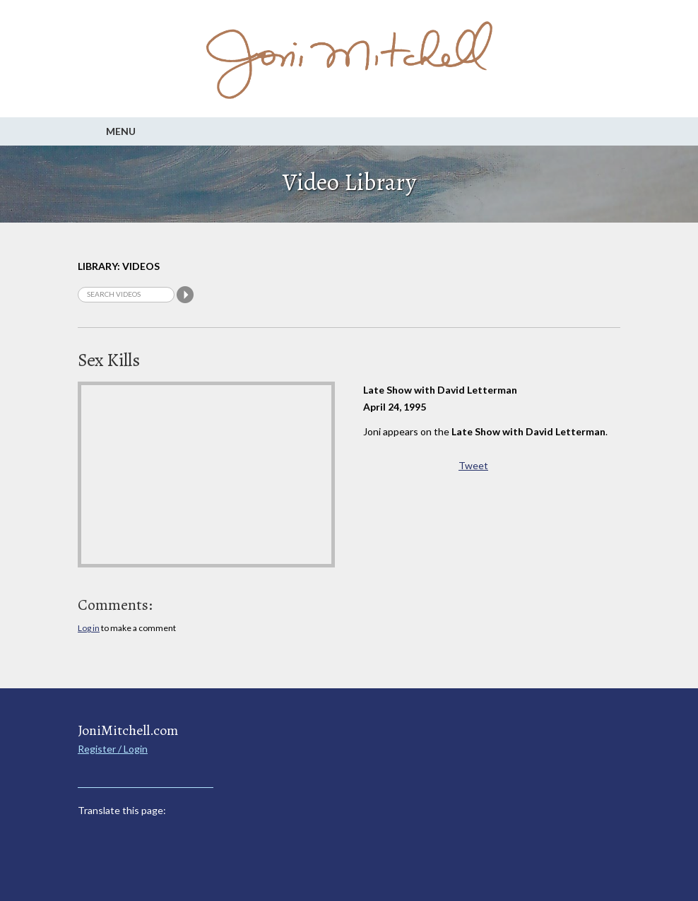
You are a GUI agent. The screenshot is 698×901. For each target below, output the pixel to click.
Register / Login (113, 749)
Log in (89, 628)
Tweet (473, 465)
